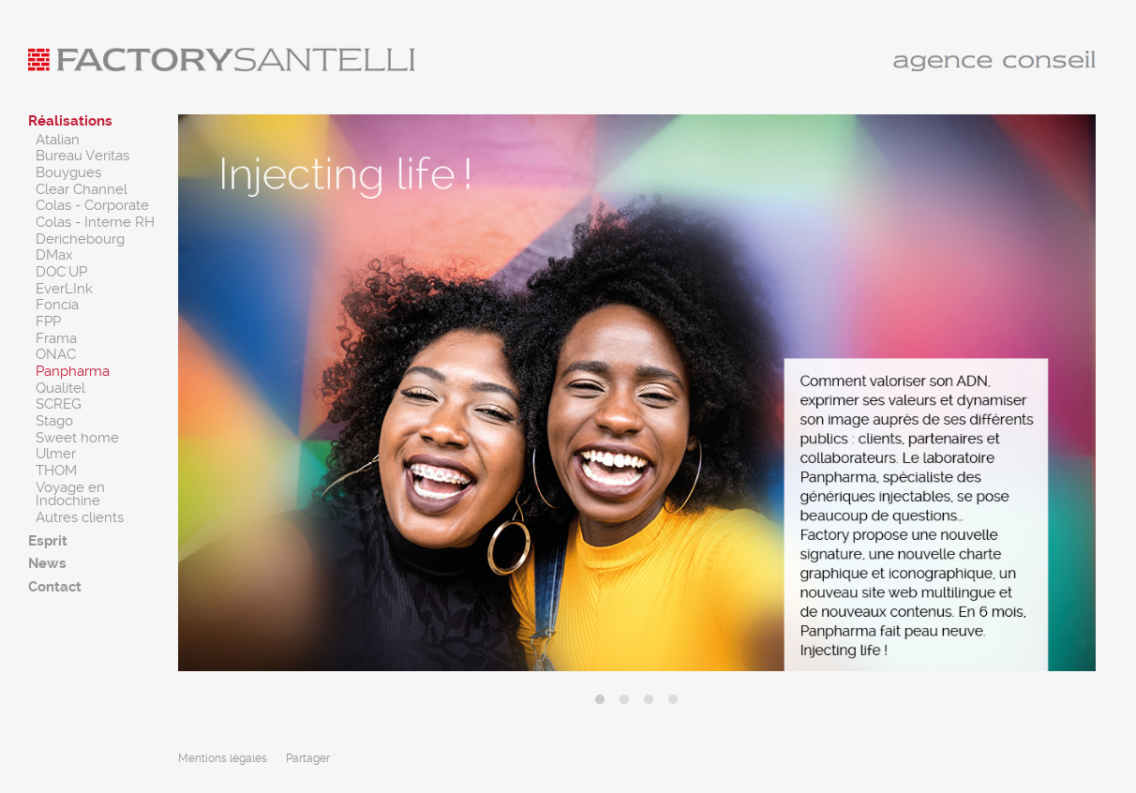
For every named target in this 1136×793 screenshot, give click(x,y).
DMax (54, 255)
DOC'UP (61, 271)
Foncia (57, 304)
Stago (54, 420)
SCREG (59, 404)
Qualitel (60, 388)
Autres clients (80, 517)
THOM (56, 470)
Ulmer (56, 453)
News (47, 563)
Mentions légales (222, 758)
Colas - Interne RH (95, 222)
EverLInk (64, 288)
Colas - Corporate (92, 205)
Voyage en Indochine (70, 494)
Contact (55, 586)
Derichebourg (80, 239)
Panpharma (73, 371)
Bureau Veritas (82, 155)
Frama (56, 338)
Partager (308, 758)
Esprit (47, 540)
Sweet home (77, 437)
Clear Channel (81, 189)
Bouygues (68, 172)
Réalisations (70, 120)
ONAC (56, 354)
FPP (48, 321)
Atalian (58, 139)
